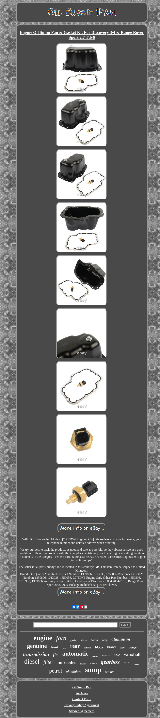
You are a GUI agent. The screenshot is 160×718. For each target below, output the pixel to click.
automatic (75, 653)
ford (61, 638)
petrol (55, 671)
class (93, 663)
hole (117, 655)
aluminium (73, 672)
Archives (82, 693)
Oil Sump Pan (81, 687)
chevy (84, 640)
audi (127, 663)
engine (43, 638)
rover (64, 648)
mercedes (66, 662)
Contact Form (81, 699)
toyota (106, 655)
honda (94, 640)
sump (93, 670)
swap (104, 640)
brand (111, 647)
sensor (95, 656)
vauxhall (132, 654)
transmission (36, 654)
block (99, 647)
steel (122, 647)
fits (55, 654)
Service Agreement (81, 711)
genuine (37, 646)
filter (48, 662)
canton (87, 647)
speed (136, 664)
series (110, 671)
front (54, 647)
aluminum (120, 639)
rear (75, 646)
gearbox (110, 662)
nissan (83, 663)
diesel (32, 661)
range (132, 647)
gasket (73, 640)
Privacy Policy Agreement (81, 705)
